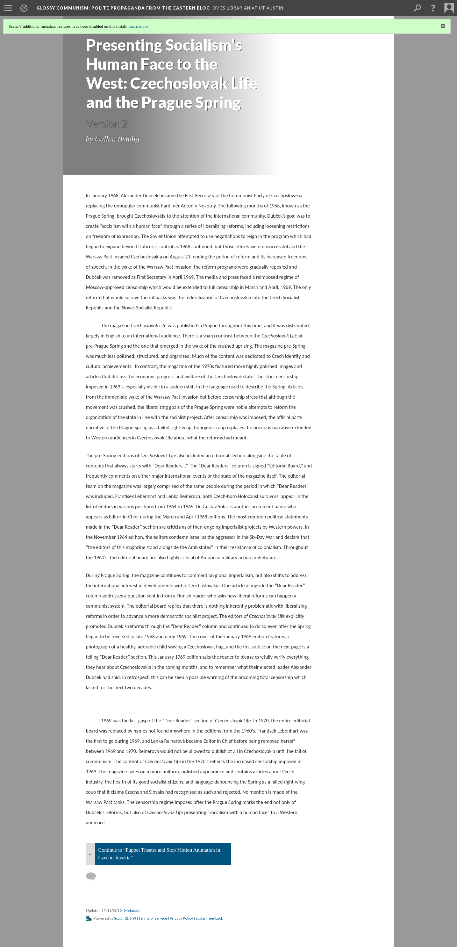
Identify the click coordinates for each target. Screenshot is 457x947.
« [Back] (90, 854)
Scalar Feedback (209, 918)
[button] (433, 8)
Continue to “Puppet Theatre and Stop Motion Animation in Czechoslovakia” (159, 853)
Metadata (132, 910)
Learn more (137, 26)
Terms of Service (153, 918)
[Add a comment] (94, 876)
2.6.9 (130, 918)
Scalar (119, 918)
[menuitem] (8, 8)
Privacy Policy (181, 918)
